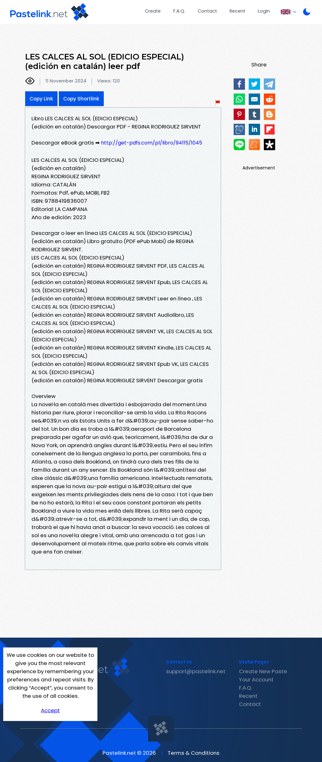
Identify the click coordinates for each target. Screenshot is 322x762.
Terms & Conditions (193, 753)
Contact (207, 11)
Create (153, 11)
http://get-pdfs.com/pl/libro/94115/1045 (151, 142)
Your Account (256, 679)
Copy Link (41, 98)
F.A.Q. (179, 11)
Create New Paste (263, 671)
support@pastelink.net (195, 671)
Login (264, 11)
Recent (237, 11)
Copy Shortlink (81, 98)
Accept (50, 710)
